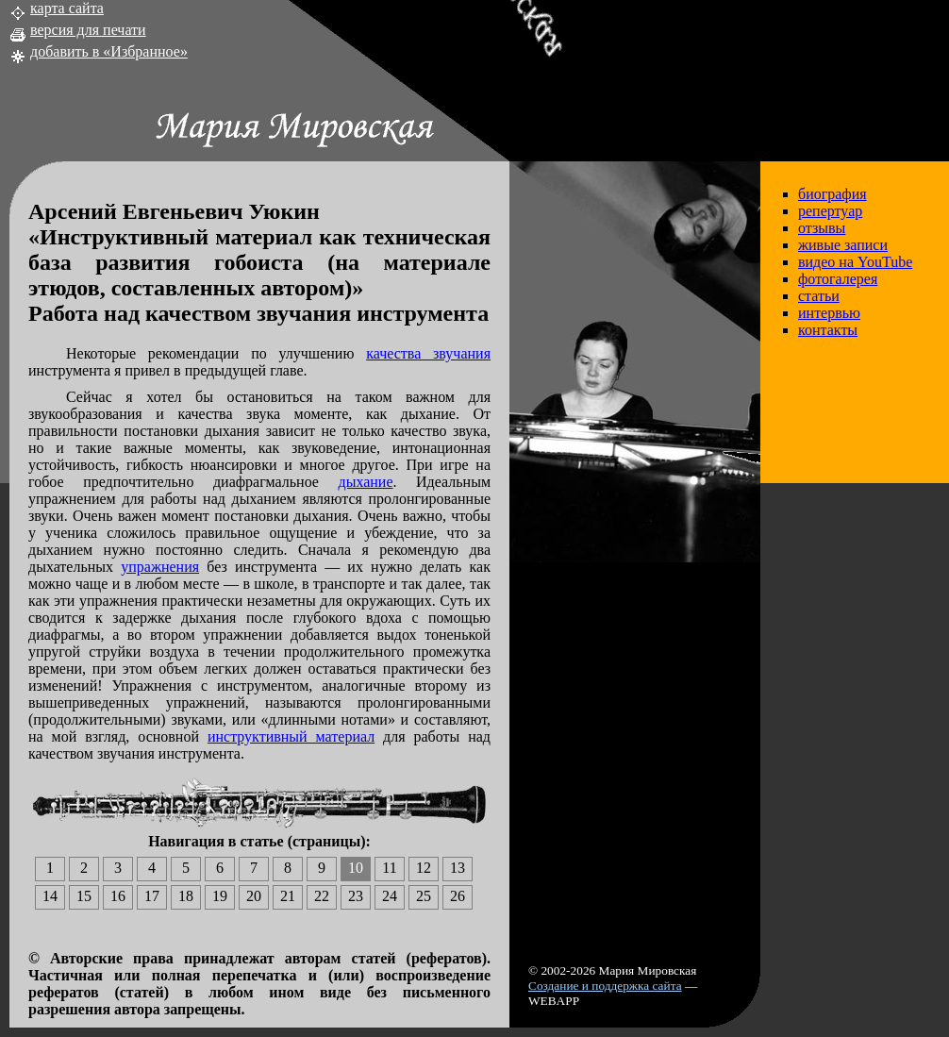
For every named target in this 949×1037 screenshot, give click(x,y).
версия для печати (88, 30)
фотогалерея (837, 279)
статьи (819, 296)
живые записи (843, 245)
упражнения (160, 567)
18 (185, 896)
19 (219, 896)
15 (84, 896)
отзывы (821, 228)
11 (389, 868)
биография (832, 194)
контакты (827, 330)
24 (389, 896)
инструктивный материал (291, 736)
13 (457, 868)
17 (151, 896)
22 (321, 896)
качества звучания (428, 353)
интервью (829, 313)
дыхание (366, 482)
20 (253, 896)
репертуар (830, 211)
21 (287, 896)
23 (355, 896)
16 (117, 896)
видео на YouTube (855, 262)
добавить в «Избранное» (109, 51)
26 (457, 896)
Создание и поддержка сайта (605, 985)
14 (50, 896)
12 (423, 868)
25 (423, 896)
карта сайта (67, 8)
